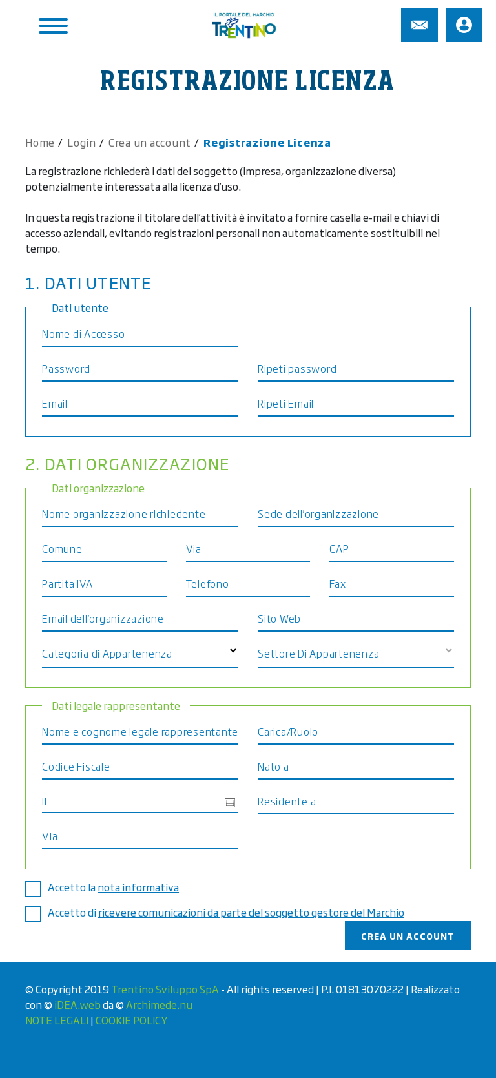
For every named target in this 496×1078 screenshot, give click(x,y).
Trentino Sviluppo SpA (165, 989)
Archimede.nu (159, 1004)
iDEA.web (77, 1004)
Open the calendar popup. (230, 802)
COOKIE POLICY (131, 1020)
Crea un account (408, 935)
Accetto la (117, 887)
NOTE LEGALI (56, 1020)
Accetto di (230, 912)
